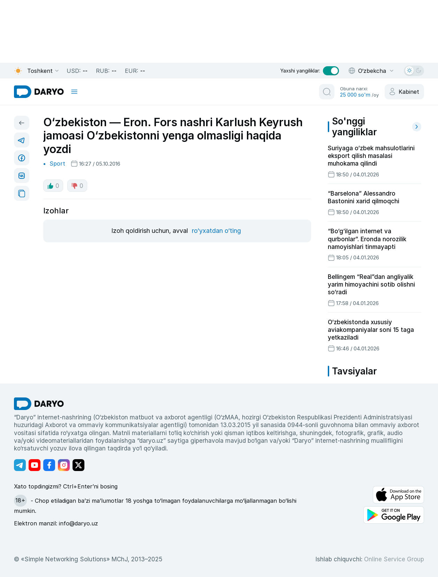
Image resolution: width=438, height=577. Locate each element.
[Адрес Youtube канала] (34, 465)
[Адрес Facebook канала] (49, 465)
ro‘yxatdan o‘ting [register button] (216, 230)
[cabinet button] (404, 91)
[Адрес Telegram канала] (20, 465)
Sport (57, 163)
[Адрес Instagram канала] (64, 465)
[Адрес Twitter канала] (78, 465)
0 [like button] (53, 185)
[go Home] (39, 403)
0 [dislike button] (77, 185)
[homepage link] (39, 91)
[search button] (326, 91)
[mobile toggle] (74, 92)
